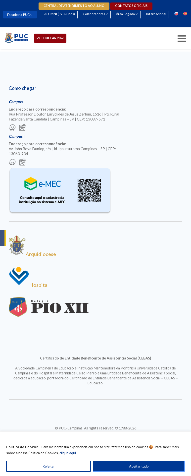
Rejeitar (49, 466)
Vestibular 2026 (50, 38)
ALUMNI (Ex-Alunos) (59, 14)
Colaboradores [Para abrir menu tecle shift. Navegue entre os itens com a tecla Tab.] (94, 14)
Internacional (156, 14)
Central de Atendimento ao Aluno (74, 6)
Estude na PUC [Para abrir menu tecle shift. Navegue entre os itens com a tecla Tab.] (18, 15)
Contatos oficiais (131, 6)
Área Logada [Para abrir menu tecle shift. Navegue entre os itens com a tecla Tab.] (125, 14)
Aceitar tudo (139, 466)
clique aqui (67, 453)
